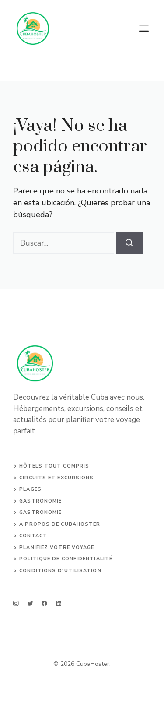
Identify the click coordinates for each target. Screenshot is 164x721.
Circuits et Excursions (56, 478)
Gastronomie (40, 501)
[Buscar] (129, 243)
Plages (30, 489)
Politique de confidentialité (65, 559)
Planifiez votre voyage (56, 547)
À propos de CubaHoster (59, 524)
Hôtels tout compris (54, 466)
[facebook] (44, 603)
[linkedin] (59, 603)
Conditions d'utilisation (60, 570)
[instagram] (16, 603)
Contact (33, 535)
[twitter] (30, 603)
